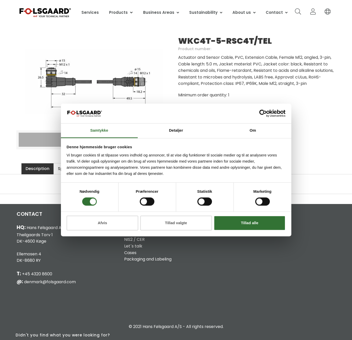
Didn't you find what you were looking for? (63, 335)
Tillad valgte (176, 223)
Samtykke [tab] (99, 130)
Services (90, 12)
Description (37, 169)
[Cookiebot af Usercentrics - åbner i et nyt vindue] (263, 113)
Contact (274, 12)
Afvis (102, 223)
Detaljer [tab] (176, 130)
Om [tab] (253, 130)
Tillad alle (249, 223)
